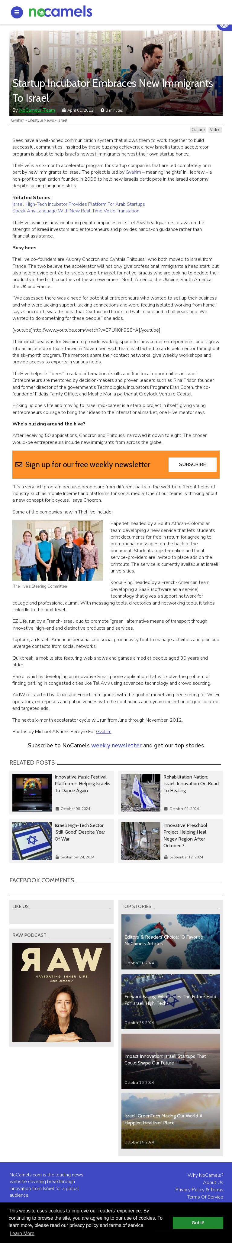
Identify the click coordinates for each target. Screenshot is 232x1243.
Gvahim (133, 172)
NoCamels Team (37, 110)
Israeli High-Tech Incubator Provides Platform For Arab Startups (78, 204)
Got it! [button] (198, 1222)
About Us (213, 1182)
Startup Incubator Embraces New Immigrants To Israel (112, 90)
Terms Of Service (205, 1197)
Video (215, 130)
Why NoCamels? (205, 1175)
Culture (198, 130)
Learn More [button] (22, 1233)
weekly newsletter (116, 745)
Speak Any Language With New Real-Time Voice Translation (75, 211)
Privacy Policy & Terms (199, 1189)
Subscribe (192, 464)
